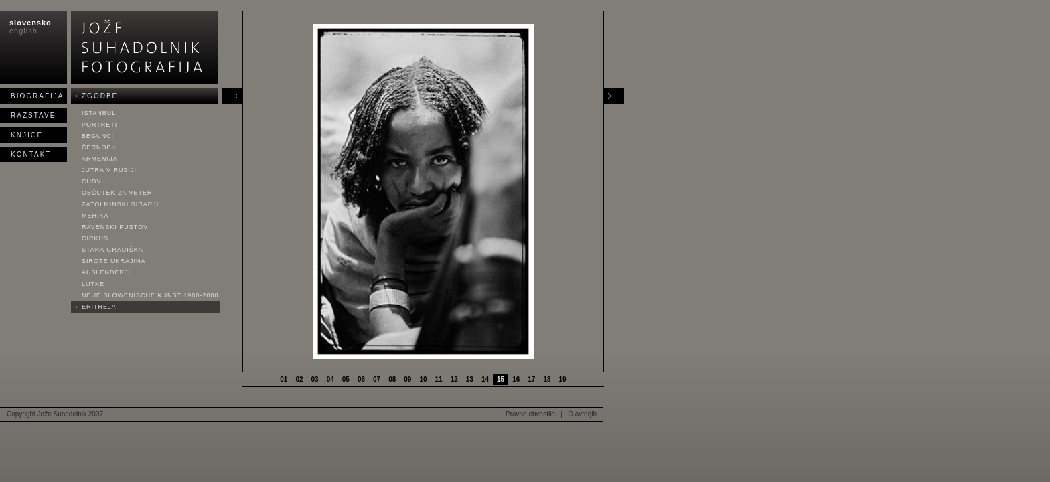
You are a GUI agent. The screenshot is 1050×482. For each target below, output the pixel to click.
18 (546, 379)
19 (563, 379)
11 (439, 379)
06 (361, 379)
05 (346, 379)
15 (500, 379)
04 (330, 379)
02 (299, 379)
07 (376, 379)
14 (485, 379)
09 (407, 379)
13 (469, 379)
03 (315, 379)
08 (392, 379)
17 (531, 379)
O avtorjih (582, 414)
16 (516, 379)
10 (423, 379)
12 (454, 379)
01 (283, 379)
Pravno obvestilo (530, 414)
